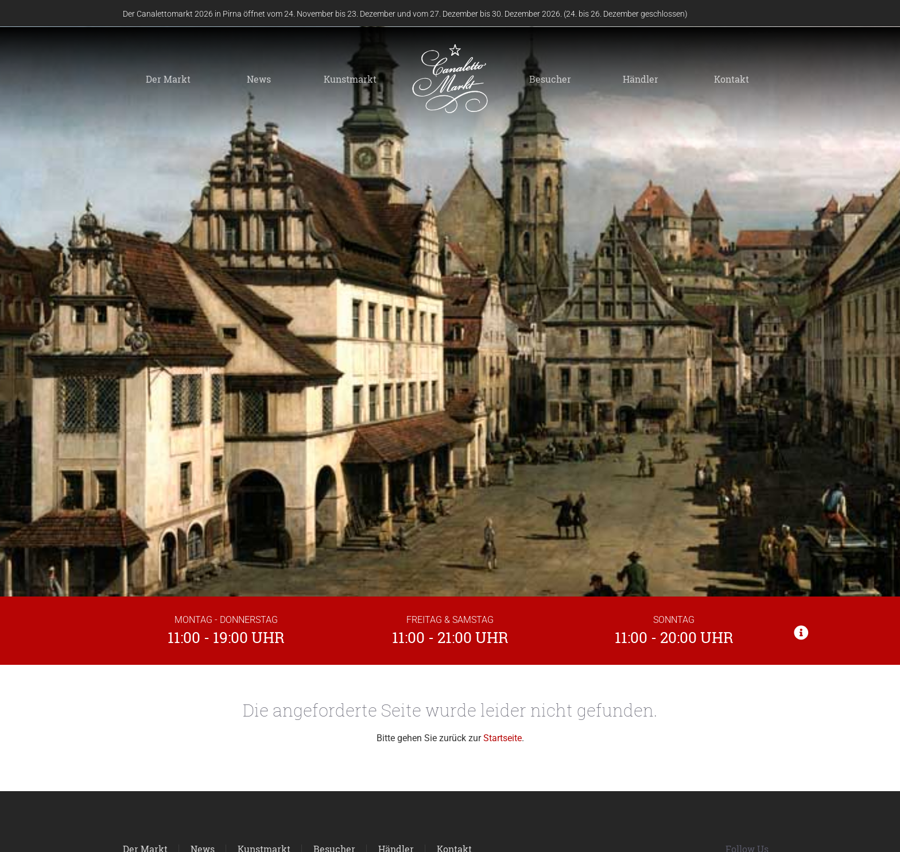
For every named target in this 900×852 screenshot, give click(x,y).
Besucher (550, 79)
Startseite (502, 738)
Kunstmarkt (350, 79)
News (259, 79)
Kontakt (731, 79)
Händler (640, 79)
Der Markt (168, 79)
